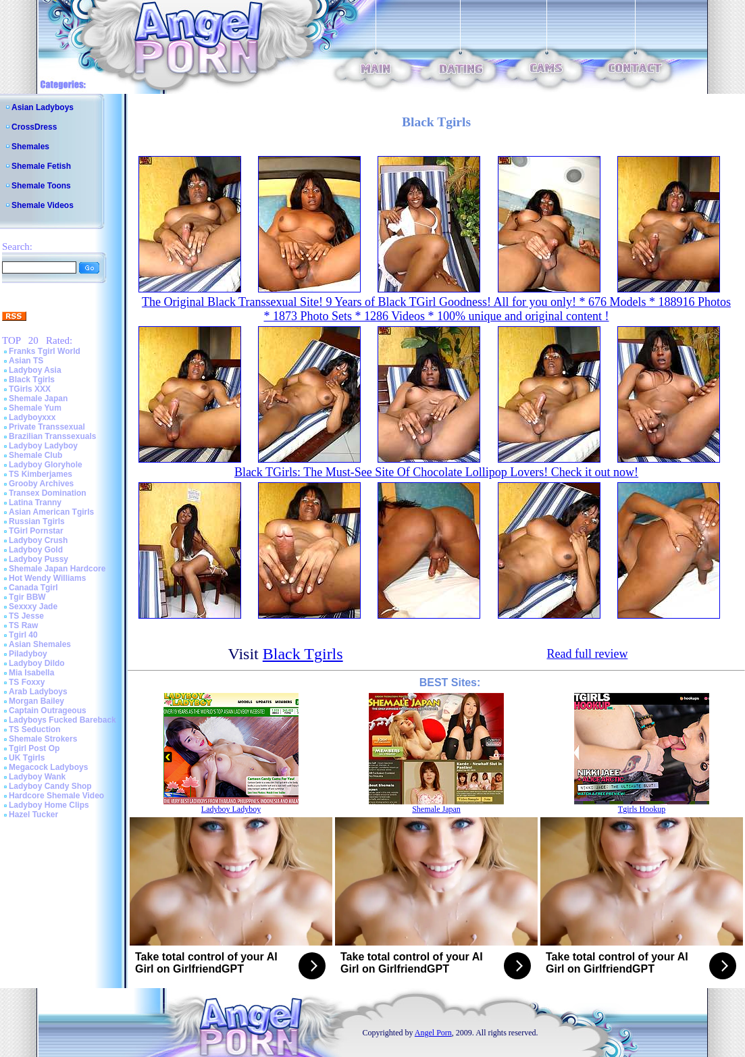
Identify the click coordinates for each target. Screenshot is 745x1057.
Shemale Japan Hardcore (57, 568)
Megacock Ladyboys (48, 767)
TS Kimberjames (40, 474)
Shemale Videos (42, 205)
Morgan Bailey (36, 701)
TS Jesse (26, 616)
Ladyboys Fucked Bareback (62, 720)
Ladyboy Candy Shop (50, 786)
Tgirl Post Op (34, 748)
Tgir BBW (27, 597)
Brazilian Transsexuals (52, 436)
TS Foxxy (27, 682)
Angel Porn (433, 1032)
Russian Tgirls (37, 521)
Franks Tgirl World (44, 351)
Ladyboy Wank (37, 776)
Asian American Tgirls (51, 512)
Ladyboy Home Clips (49, 805)
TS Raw (23, 625)
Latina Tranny (35, 502)
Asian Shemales (40, 644)
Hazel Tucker (33, 814)
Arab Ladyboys (38, 691)
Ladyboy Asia (35, 370)
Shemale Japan (38, 398)
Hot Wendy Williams (47, 578)
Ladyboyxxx (32, 417)
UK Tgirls (27, 758)
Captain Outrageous (47, 710)
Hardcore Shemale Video (56, 795)
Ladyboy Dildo (37, 663)
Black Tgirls (32, 379)
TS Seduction (35, 729)
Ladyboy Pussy (38, 559)
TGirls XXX (30, 389)
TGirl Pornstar (36, 531)
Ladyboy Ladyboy (43, 445)
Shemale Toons (41, 185)
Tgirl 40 (23, 635)
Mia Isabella (31, 672)
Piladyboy (28, 654)
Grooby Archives (41, 483)
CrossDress (34, 127)
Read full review (586, 654)
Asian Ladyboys (42, 107)
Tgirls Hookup (641, 809)
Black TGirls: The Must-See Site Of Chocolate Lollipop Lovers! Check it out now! (436, 472)
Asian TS (26, 360)
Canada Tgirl (33, 587)
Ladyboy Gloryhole (45, 464)
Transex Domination (47, 493)
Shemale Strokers (43, 739)
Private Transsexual (47, 427)
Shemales (30, 146)
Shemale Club (35, 455)
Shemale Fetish (41, 166)
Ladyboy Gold (36, 550)
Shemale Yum (35, 408)
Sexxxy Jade (33, 606)
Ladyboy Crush (38, 540)
